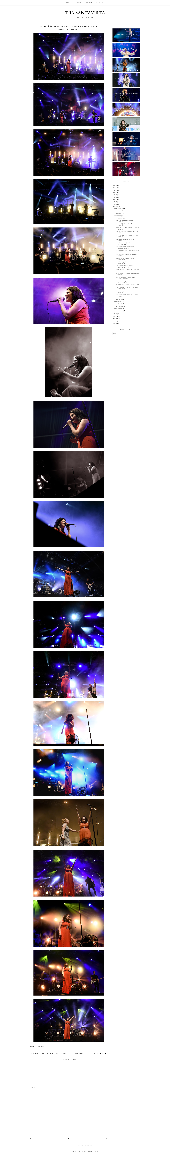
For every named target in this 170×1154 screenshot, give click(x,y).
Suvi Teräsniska (77, 1053)
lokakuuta (119, 211)
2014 (115, 318)
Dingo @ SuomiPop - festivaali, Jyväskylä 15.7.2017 (127, 228)
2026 (115, 185)
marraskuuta (119, 208)
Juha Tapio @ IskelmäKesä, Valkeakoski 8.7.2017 (127, 255)
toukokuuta (119, 301)
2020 (115, 199)
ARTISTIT (89, 3)
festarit (42, 1053)
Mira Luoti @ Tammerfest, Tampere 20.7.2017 (126, 224)
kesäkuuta (119, 299)
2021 (115, 197)
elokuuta (118, 215)
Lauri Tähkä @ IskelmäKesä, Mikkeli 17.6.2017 (126, 291)
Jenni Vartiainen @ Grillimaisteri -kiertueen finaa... (126, 243)
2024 (115, 190)
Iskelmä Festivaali (53, 1053)
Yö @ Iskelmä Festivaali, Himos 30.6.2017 (128, 285)
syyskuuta (119, 213)
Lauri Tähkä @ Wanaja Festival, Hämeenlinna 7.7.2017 (125, 258)
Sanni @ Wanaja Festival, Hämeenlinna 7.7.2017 (127, 274)
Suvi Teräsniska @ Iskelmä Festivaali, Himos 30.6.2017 (126, 281)
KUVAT (79, 3)
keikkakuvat (65, 1053)
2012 (115, 323)
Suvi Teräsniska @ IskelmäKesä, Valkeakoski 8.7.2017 (125, 247)
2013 (115, 321)
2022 (115, 195)
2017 (115, 206)
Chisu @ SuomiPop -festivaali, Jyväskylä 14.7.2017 (127, 236)
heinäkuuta (119, 218)
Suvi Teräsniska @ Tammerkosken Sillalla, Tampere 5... (126, 277)
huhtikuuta (119, 304)
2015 (115, 316)
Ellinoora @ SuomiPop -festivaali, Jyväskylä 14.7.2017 (125, 239)
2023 (115, 192)
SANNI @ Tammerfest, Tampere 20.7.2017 (125, 220)
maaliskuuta (119, 306)
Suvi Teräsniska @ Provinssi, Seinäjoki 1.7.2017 (127, 295)
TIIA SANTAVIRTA (85, 13)
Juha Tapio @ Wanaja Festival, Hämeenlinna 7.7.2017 (124, 266)
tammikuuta (119, 311)
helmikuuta (119, 308)
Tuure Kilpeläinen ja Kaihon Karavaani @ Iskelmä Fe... (127, 287)
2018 (115, 204)
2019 (115, 202)
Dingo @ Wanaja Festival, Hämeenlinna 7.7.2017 (127, 270)
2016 (115, 314)
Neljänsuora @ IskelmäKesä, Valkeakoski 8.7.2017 (127, 251)
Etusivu (69, 3)
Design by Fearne (92, 1151)
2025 (115, 187)
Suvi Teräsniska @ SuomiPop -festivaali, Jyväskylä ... (127, 232)
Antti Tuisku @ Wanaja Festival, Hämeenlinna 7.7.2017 (125, 262)
